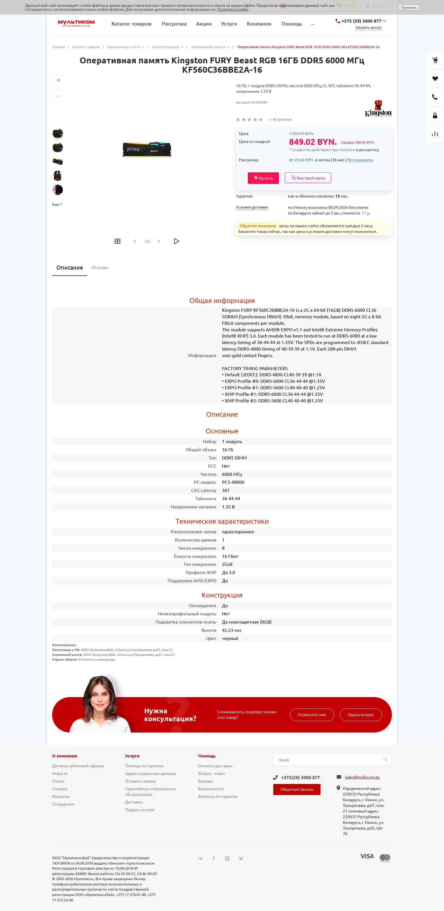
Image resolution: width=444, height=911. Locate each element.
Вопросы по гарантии (218, 796)
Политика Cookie (232, 9)
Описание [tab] (69, 267)
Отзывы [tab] (99, 267)
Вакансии (61, 796)
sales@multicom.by (362, 777)
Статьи (58, 781)
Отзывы (59, 789)
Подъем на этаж (140, 809)
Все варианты (360, 160)
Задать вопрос (361, 714)
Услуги (132, 756)
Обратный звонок (296, 789)
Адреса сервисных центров (150, 773)
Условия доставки (252, 207)
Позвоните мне (312, 714)
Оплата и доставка (215, 766)
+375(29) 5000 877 (300, 777)
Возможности (211, 789)
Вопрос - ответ (211, 773)
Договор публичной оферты (78, 766)
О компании (64, 756)
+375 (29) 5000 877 (361, 20)
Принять (409, 7)
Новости (60, 773)
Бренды (205, 781)
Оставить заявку (140, 781)
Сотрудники (63, 804)
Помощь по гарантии (144, 766)
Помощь (206, 756)
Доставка (133, 802)
